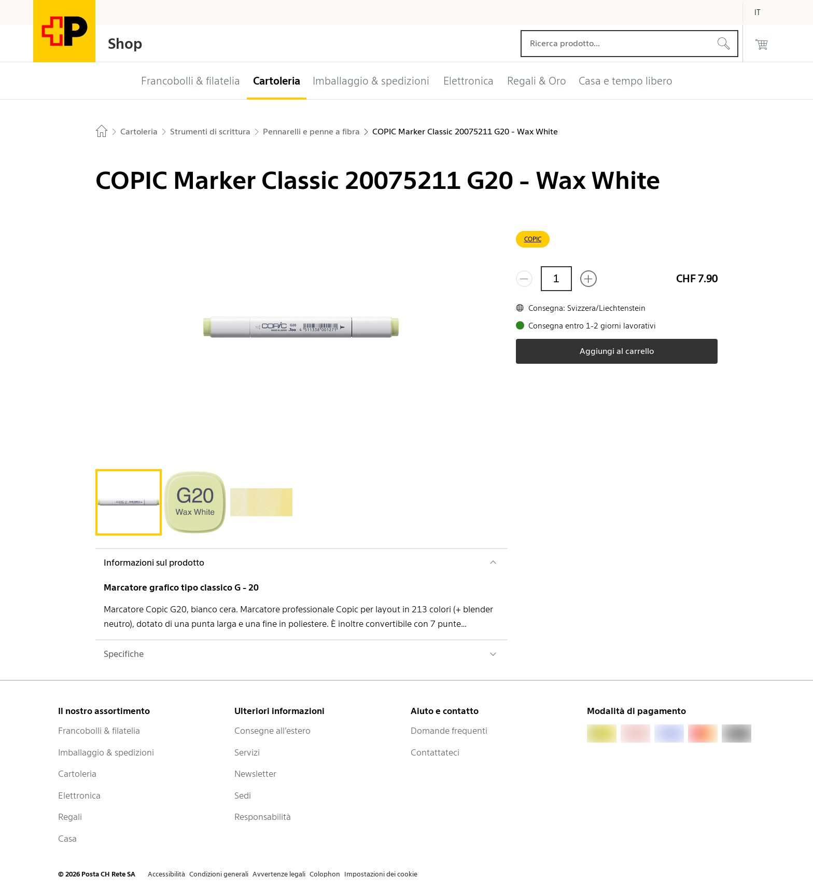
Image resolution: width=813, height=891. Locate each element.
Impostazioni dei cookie (380, 874)
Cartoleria (77, 774)
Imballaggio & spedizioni (106, 752)
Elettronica (79, 795)
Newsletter (255, 774)
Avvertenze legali (279, 874)
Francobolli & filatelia (99, 730)
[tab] (128, 502)
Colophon (325, 874)
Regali (70, 817)
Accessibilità (166, 874)
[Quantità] (556, 278)
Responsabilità (262, 817)
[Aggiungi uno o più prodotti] (588, 278)
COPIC (532, 239)
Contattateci (435, 752)
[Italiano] (765, 12)
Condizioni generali (218, 874)
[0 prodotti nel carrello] (761, 43)
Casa (67, 838)
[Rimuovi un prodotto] (524, 278)
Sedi (242, 795)
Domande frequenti (449, 730)
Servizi (247, 752)
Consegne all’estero (272, 730)
